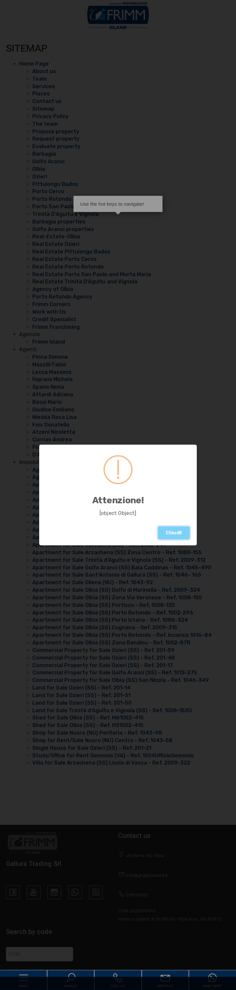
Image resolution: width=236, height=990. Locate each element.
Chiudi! (174, 532)
